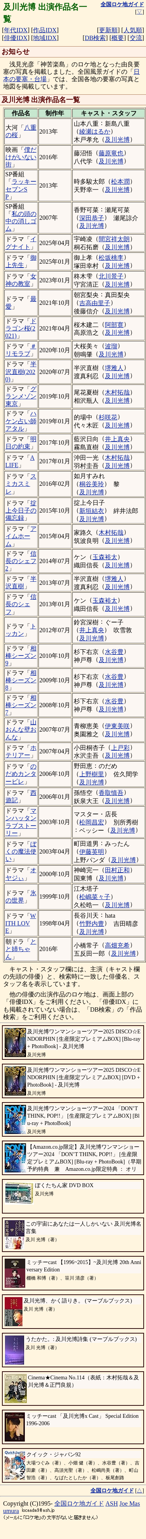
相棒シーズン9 (20, 655)
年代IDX (15, 30)
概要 (117, 38)
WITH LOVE (20, 923)
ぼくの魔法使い (20, 851)
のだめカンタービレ (20, 773)
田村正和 (117, 870)
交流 (136, 38)
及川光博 (117, 139)
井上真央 (117, 439)
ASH (112, 1503)
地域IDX (44, 38)
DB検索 (95, 38)
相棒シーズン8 (20, 680)
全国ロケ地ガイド (79, 1503)
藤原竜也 (111, 153)
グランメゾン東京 (20, 396)
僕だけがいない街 (20, 157)
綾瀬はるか (94, 131)
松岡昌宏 (91, 822)
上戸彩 (120, 747)
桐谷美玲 (91, 484)
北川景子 (111, 276)
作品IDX (44, 30)
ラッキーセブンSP (20, 189)
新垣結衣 (91, 511)
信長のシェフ (20, 604)
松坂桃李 (111, 257)
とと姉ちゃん (20, 949)
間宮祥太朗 (114, 239)
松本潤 (120, 181)
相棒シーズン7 (20, 705)
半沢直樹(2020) (20, 371)
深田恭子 (91, 218)
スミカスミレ (20, 483)
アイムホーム (20, 536)
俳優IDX (15, 38)
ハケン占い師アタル (20, 420)
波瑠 (111, 346)
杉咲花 (108, 417)
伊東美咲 (117, 726)
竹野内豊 (91, 923)
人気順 (132, 30)
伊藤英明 (91, 852)
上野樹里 (91, 774)
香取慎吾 (111, 792)
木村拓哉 (117, 392)
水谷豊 (114, 652)
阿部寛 (114, 325)
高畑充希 (117, 945)
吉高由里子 (94, 303)
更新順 (108, 30)
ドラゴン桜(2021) (20, 328)
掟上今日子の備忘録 (20, 510)
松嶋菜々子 (94, 897)
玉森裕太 (104, 557)
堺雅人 (114, 368)
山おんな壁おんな (20, 729)
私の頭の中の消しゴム (20, 221)
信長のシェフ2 (20, 561)
